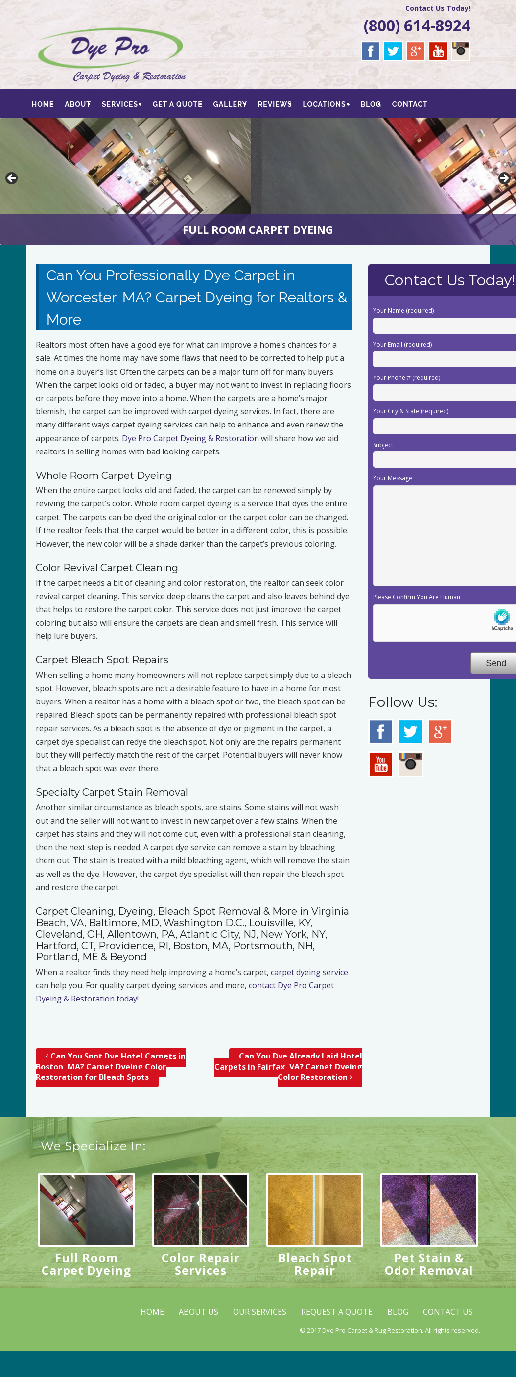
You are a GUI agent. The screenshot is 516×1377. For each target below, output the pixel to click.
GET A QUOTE (179, 104)
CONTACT (412, 104)
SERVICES (121, 104)
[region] (258, 181)
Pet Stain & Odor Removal (429, 1264)
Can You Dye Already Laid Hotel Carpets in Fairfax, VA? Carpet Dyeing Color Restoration (288, 1066)
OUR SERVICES (259, 1311)
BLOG (373, 104)
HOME (43, 104)
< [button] (12, 179)
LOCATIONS (326, 104)
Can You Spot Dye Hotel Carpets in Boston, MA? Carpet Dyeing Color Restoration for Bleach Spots (111, 1066)
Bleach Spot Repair (315, 1264)
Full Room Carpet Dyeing (86, 1264)
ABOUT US (198, 1311)
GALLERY (231, 104)
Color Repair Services (201, 1264)
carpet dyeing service (309, 972)
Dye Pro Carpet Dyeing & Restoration (190, 438)
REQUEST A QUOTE (337, 1311)
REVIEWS (276, 104)
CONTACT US (448, 1311)
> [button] (503, 179)
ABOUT (78, 104)
